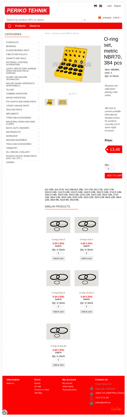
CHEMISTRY (11, 148)
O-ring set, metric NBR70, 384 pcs (65, 33)
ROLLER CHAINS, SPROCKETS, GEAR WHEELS (20, 84)
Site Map (38, 393)
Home (47, 33)
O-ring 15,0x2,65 (58, 346)
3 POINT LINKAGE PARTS (17, 106)
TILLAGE (10, 90)
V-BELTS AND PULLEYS (17, 54)
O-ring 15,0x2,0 (86, 293)
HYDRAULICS (12, 42)
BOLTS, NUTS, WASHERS (17, 128)
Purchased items (69, 390)
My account (67, 383)
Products (20, 25)
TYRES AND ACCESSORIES (18, 118)
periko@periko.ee (102, 402)
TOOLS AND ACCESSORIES (18, 144)
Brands (37, 383)
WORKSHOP (11, 136)
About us (35, 25)
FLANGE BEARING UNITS (17, 50)
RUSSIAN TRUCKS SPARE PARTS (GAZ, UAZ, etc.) (21, 157)
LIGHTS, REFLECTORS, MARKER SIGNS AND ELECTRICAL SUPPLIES (21, 71)
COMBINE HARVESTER (16, 94)
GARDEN (10, 162)
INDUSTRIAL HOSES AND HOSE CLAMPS (20, 123)
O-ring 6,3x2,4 (86, 239)
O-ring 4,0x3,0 (58, 239)
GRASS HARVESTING (16, 98)
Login (109, 6)
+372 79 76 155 (102, 398)
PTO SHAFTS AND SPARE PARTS (21, 102)
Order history (67, 386)
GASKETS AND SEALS (16, 58)
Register (117, 6)
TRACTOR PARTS (14, 110)
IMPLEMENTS (12, 114)
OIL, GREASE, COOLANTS (18, 152)
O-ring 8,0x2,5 (58, 293)
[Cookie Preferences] (4, 412)
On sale (37, 386)
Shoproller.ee (116, 409)
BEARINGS (11, 46)
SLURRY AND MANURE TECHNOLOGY (16, 78)
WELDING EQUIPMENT (16, 140)
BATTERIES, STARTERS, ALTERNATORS (17, 63)
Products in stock (41, 390)
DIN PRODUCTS (13, 132)
